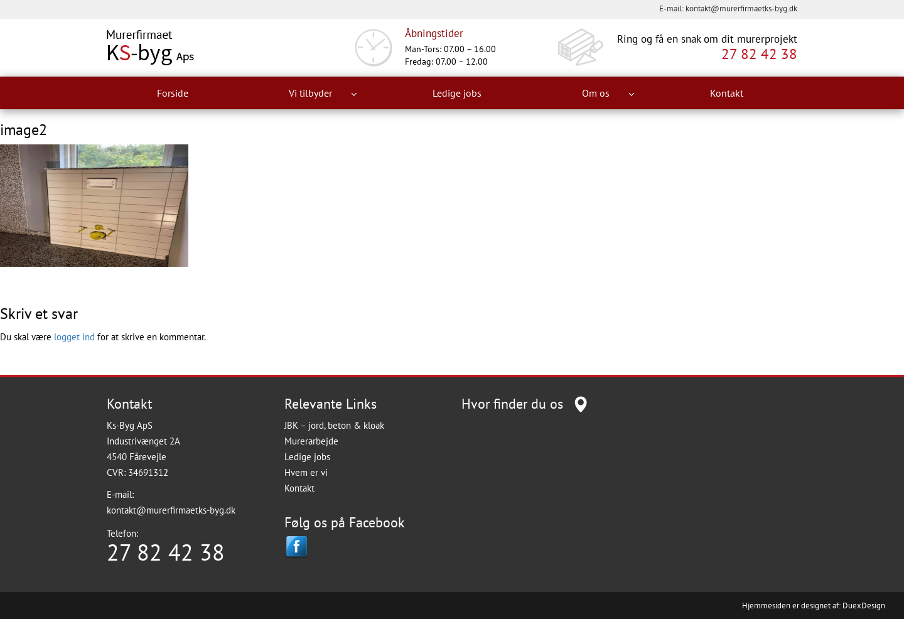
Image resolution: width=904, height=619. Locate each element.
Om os (608, 93)
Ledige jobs (457, 93)
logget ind (74, 337)
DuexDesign (863, 605)
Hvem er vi (306, 472)
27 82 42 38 (759, 54)
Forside (172, 93)
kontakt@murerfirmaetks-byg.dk (741, 8)
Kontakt (726, 93)
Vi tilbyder (323, 93)
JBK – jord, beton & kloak (334, 425)
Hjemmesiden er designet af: (791, 605)
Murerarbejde (311, 441)
